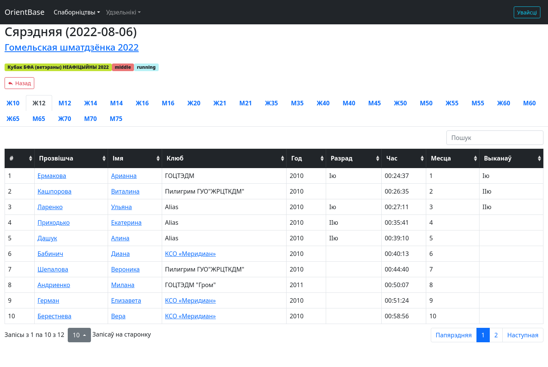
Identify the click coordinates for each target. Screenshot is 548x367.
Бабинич (50, 253)
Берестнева (55, 316)
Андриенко (54, 285)
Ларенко (50, 207)
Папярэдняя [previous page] (454, 335)
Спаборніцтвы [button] (75, 12)
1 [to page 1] (483, 335)
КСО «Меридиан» (190, 253)
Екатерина (126, 222)
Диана (120, 253)
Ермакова (52, 176)
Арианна (124, 176)
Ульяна (121, 207)
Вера (118, 316)
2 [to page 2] (496, 335)
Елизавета (126, 300)
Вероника (125, 269)
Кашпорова (55, 191)
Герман (48, 300)
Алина (120, 238)
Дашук (47, 238)
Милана (122, 285)
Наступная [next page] (522, 335)
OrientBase (25, 12)
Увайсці (527, 12)
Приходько (54, 222)
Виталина (125, 191)
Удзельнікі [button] (121, 12)
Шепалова (53, 269)
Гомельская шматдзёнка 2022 (72, 47)
